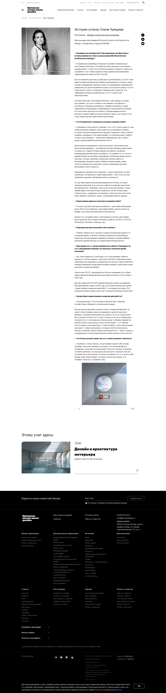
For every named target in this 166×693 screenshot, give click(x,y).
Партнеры (25, 613)
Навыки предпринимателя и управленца (95, 555)
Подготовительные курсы (31, 540)
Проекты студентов (136, 10)
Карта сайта (90, 679)
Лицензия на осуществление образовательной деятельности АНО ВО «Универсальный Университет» (98, 673)
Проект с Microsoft (124, 607)
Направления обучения (65, 10)
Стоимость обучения (61, 596)
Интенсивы (89, 533)
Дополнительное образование (65, 533)
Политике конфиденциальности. (108, 690)
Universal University (33, 2)
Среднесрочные (59, 575)
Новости (83, 2)
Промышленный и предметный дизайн (64, 560)
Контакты (25, 621)
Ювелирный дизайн (60, 551)
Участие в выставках (93, 604)
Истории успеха (108, 2)
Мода (87, 537)
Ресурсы (25, 610)
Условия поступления (61, 593)
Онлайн (88, 559)
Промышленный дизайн (94, 548)
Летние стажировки (92, 607)
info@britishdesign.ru (126, 518)
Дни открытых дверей (117, 10)
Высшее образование (30, 533)
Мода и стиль (58, 548)
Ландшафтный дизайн (61, 580)
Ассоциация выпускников (94, 593)
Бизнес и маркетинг (29, 543)
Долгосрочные (122, 540)
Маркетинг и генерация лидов (96, 562)
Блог (90, 2)
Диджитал (89, 546)
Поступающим (92, 10)
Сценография (58, 553)
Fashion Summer (123, 604)
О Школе (80, 10)
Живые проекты (91, 598)
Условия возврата (92, 662)
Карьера (103, 10)
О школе (25, 589)
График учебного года (61, 601)
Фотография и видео (61, 556)
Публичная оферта (92, 659)
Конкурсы (89, 601)
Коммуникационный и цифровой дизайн (65, 539)
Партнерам (120, 2)
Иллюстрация (58, 542)
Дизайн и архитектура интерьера (103, 35)
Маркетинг (89, 540)
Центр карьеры (91, 596)
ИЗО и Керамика (59, 578)
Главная (24, 18)
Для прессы (26, 607)
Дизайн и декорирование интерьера (67, 564)
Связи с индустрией (29, 615)
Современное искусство (62, 545)
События (97, 2)
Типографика (90, 567)
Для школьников (123, 533)
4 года (78, 443)
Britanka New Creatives (126, 601)
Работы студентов (92, 519)
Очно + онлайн (90, 573)
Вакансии (25, 618)
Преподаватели (27, 601)
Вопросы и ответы (60, 604)
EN (23, 2)
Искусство (89, 565)
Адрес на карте (123, 521)
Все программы (28, 546)
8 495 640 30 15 (133, 2)
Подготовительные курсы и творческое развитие (63, 571)
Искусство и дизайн (29, 537)
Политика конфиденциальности (98, 656)
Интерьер (89, 551)
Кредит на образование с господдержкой (95, 666)
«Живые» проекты (123, 596)
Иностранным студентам (63, 598)
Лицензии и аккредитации (31, 604)
